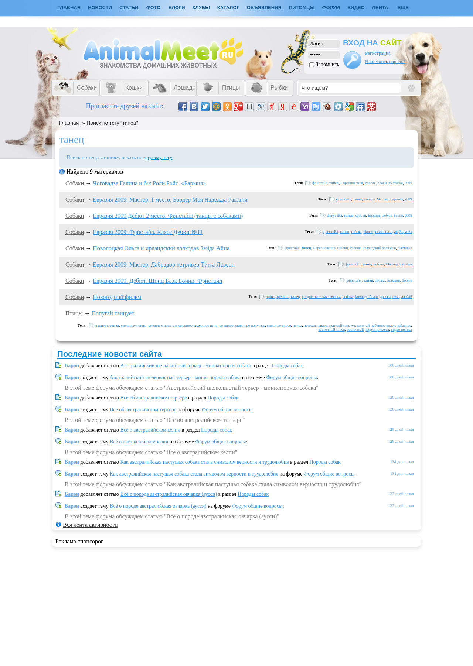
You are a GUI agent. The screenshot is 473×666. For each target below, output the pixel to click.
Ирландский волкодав (381, 232)
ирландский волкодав (379, 248)
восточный (355, 329)
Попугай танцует (112, 313)
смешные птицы (134, 325)
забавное (404, 325)
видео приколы (377, 329)
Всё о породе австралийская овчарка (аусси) (168, 494)
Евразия (396, 199)
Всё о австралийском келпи (150, 430)
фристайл (319, 183)
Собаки (74, 183)
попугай (363, 325)
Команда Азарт (366, 297)
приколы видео (315, 325)
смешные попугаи (163, 325)
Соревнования (352, 183)
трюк (270, 297)
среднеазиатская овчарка (321, 297)
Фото (153, 7)
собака (369, 199)
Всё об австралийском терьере (153, 398)
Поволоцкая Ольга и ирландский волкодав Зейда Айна (161, 248)
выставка (395, 183)
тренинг (282, 297)
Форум (331, 7)
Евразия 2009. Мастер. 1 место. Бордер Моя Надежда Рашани (170, 199)
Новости (100, 7)
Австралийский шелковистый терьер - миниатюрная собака (185, 365)
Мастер (382, 199)
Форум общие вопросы (291, 377)
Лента (380, 7)
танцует (102, 325)
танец (334, 183)
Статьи (129, 7)
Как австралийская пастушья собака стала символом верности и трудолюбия (204, 462)
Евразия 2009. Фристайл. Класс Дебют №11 (148, 232)
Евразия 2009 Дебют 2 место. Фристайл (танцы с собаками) (168, 216)
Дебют (407, 280)
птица (297, 325)
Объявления (264, 7)
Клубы (201, 7)
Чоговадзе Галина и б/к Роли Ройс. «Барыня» (149, 183)
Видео (356, 7)
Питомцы (301, 7)
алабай (406, 297)
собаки (360, 215)
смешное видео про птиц (198, 325)
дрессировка (389, 297)
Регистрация (378, 53)
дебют (387, 215)
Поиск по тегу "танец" (112, 123)
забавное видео (383, 325)
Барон (72, 365)
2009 (408, 183)
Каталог (228, 7)
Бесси (398, 215)
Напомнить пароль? (385, 61)
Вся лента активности (90, 525)
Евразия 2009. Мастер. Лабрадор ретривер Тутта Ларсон (164, 264)
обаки (382, 183)
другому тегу (158, 157)
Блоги (177, 7)
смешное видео (279, 325)
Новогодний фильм (117, 297)
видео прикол (401, 329)
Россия (370, 183)
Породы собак (287, 365)
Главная (69, 123)
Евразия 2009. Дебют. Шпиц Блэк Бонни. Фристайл (157, 281)
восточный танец (331, 329)
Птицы (73, 313)
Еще (403, 7)
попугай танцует (342, 325)
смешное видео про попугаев (242, 325)
